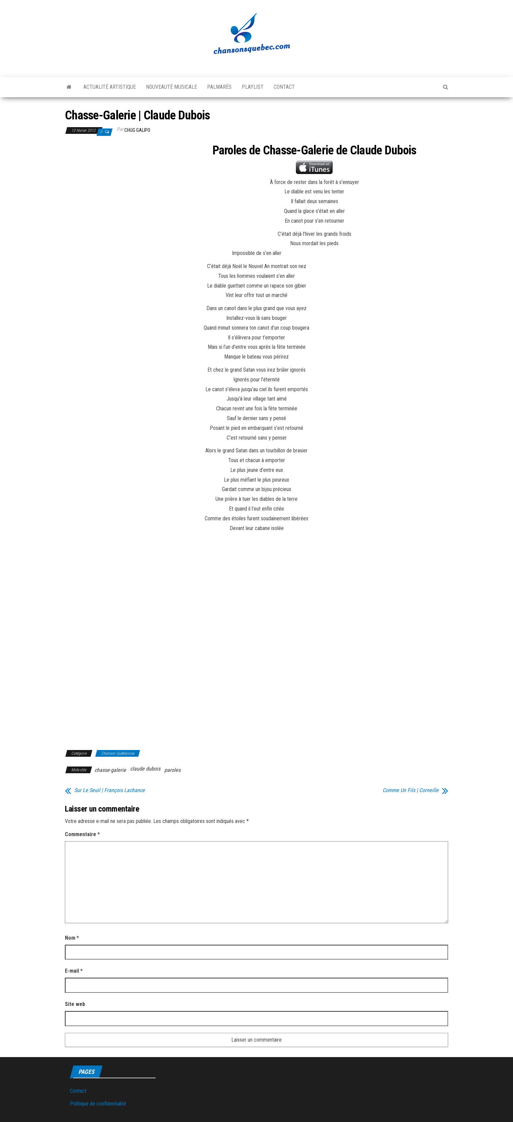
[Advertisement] (121, 194)
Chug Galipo (137, 130)
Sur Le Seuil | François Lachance (109, 790)
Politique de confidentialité (98, 1103)
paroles (172, 770)
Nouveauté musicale (171, 87)
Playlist (253, 87)
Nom (72, 938)
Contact (284, 87)
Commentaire (82, 834)
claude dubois (145, 768)
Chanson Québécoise (117, 753)
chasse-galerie (110, 770)
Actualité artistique (109, 87)
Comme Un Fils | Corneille (411, 790)
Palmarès (219, 87)
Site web (75, 1004)
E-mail (74, 971)
